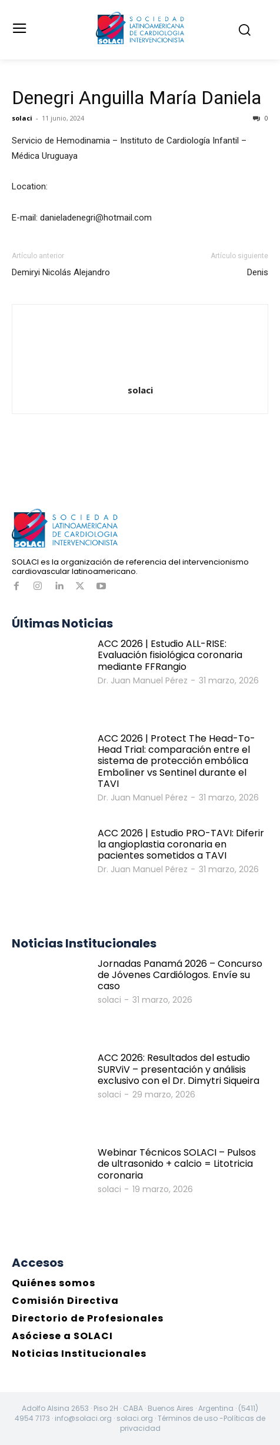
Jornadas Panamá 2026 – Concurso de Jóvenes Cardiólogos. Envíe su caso (180, 975)
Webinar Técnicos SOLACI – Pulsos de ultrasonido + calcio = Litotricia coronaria (177, 1164)
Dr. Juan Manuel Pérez (143, 680)
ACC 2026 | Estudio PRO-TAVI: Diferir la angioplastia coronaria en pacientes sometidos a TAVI (181, 844)
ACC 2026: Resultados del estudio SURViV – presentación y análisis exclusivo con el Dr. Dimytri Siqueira (178, 1069)
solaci (22, 118)
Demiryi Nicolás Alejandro (61, 272)
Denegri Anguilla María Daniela (136, 97)
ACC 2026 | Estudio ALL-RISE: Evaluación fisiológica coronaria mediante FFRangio (170, 655)
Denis (257, 272)
